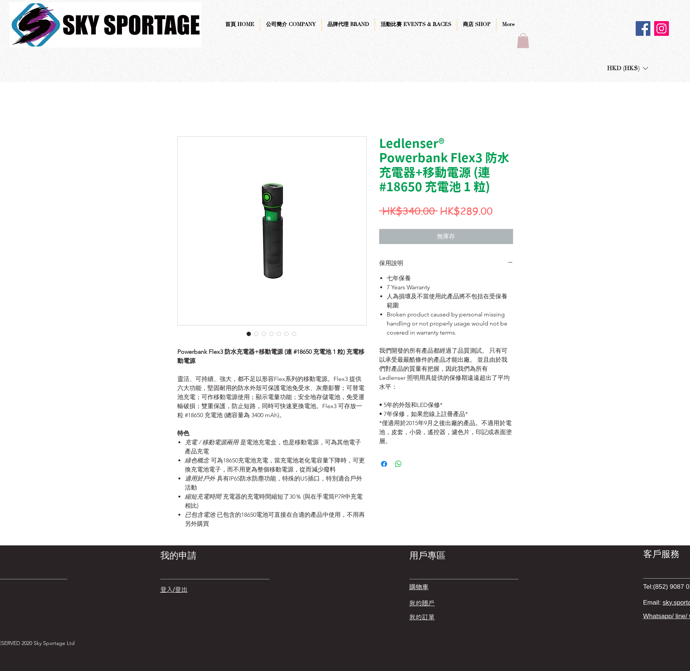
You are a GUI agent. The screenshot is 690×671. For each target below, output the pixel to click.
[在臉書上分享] (384, 463)
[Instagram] (661, 28)
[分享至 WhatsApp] (398, 463)
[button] (523, 40)
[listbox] (627, 68)
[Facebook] (643, 28)
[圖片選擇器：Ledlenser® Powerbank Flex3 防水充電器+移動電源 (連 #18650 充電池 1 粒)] (249, 334)
